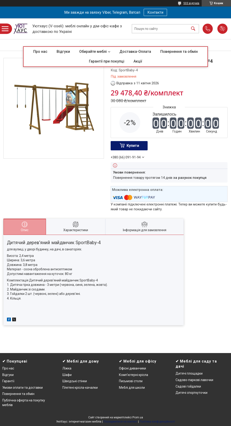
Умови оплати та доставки (22, 387)
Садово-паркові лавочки (194, 380)
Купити (133, 145)
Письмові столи (131, 381)
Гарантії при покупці (106, 61)
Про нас (40, 51)
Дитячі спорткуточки (191, 392)
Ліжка (66, 368)
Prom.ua (137, 417)
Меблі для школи (132, 387)
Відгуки (63, 51)
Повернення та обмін (179, 51)
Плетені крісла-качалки (80, 387)
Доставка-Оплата (135, 51)
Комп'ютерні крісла (133, 375)
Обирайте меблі (93, 51)
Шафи (67, 375)
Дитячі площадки (189, 373)
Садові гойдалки (188, 386)
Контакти (155, 12)
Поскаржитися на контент (120, 421)
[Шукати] (193, 29)
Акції (138, 61)
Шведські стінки (74, 381)
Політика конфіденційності (157, 421)
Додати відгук (222, 29)
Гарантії (8, 381)
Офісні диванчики (132, 368)
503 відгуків (191, 3)
